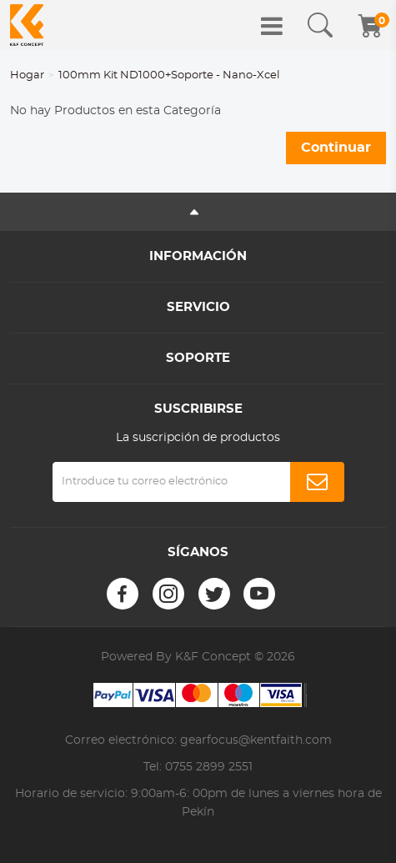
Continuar (336, 147)
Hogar (27, 75)
